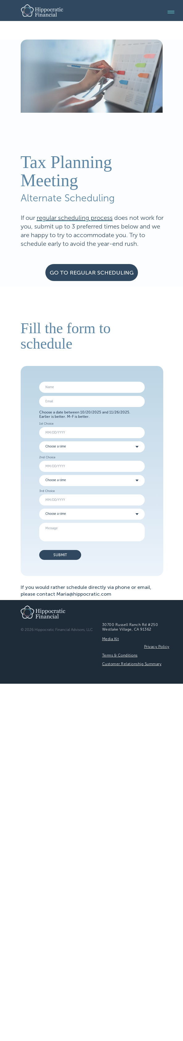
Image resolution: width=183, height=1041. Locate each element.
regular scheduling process (75, 217)
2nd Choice (47, 457)
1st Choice (46, 424)
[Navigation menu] (171, 12)
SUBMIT (60, 555)
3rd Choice (47, 491)
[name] (92, 387)
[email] (92, 401)
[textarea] (92, 532)
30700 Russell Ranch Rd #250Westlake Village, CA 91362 (130, 627)
